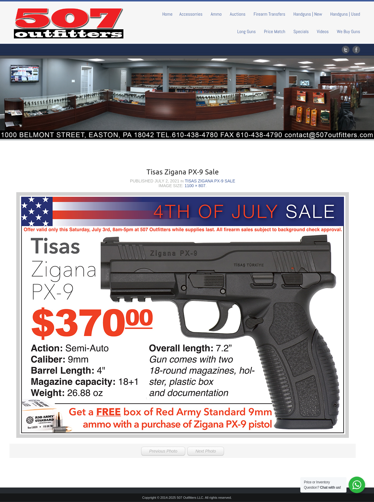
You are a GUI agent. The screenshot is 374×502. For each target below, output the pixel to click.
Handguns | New (307, 14)
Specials (301, 31)
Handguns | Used (345, 14)
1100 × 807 (195, 185)
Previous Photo (163, 451)
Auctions (238, 14)
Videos (323, 31)
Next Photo (205, 451)
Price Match (274, 31)
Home (167, 14)
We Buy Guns (348, 31)
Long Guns (246, 31)
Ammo (216, 14)
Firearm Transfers (269, 14)
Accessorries (191, 14)
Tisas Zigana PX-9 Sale (210, 181)
